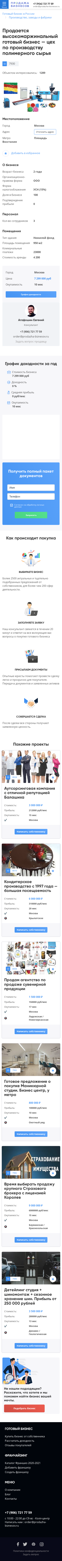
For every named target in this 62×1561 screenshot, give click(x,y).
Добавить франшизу (18, 1467)
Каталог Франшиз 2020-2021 (23, 1463)
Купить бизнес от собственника (25, 1436)
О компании (12, 1490)
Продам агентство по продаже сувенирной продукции (25, 984)
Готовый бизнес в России (18, 14)
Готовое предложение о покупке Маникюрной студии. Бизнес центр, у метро (27, 1088)
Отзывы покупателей (18, 1445)
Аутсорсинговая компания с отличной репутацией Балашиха (29, 793)
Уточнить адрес (45, 131)
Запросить (31, 515)
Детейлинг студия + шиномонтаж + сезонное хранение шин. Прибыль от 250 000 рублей (30, 1296)
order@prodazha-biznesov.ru (46, 6)
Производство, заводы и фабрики (30, 17)
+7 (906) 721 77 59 (43, 3)
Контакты (11, 1498)
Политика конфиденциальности (31, 1550)
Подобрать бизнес (24, 1408)
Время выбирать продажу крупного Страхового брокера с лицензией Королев (29, 1191)
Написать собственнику (31, 831)
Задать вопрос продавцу (31, 341)
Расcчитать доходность (19, 1440)
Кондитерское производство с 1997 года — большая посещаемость (30, 886)
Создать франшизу (17, 1472)
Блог (8, 1494)
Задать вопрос (31, 1554)
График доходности (31, 294)
